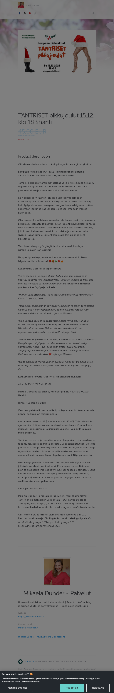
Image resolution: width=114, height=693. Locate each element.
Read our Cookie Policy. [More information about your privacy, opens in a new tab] (31, 685)
